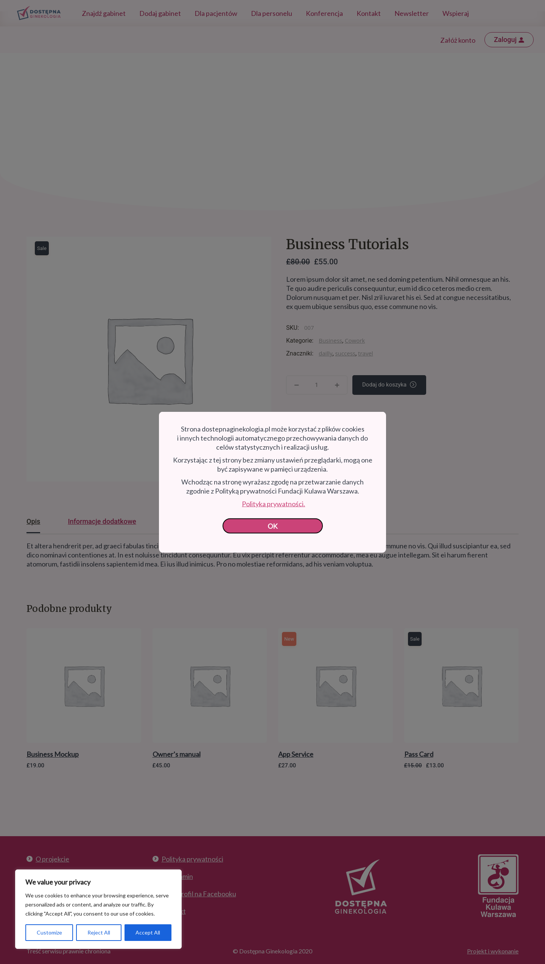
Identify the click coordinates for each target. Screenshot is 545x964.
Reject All (98, 932)
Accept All (147, 932)
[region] (98, 909)
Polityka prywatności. (273, 503)
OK (273, 526)
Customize (49, 932)
